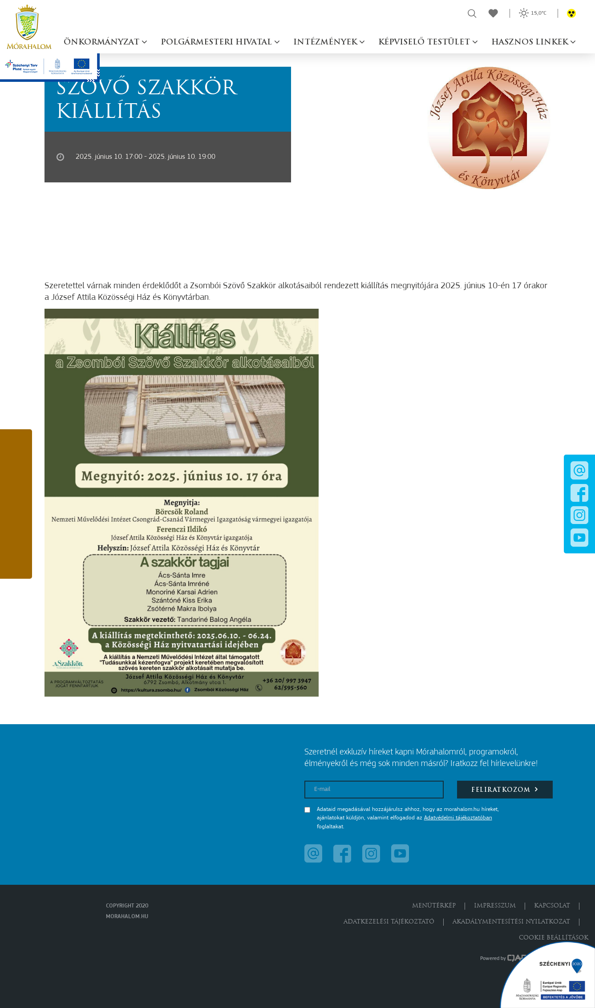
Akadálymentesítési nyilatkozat (511, 922)
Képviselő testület (425, 42)
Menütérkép (434, 906)
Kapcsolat (552, 906)
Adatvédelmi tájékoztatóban (458, 818)
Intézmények (326, 42)
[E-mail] (374, 789)
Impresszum (495, 906)
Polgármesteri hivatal (217, 42)
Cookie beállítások (553, 938)
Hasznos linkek (530, 42)
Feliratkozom (504, 789)
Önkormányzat (103, 42)
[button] (16, 448)
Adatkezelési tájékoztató (389, 922)
